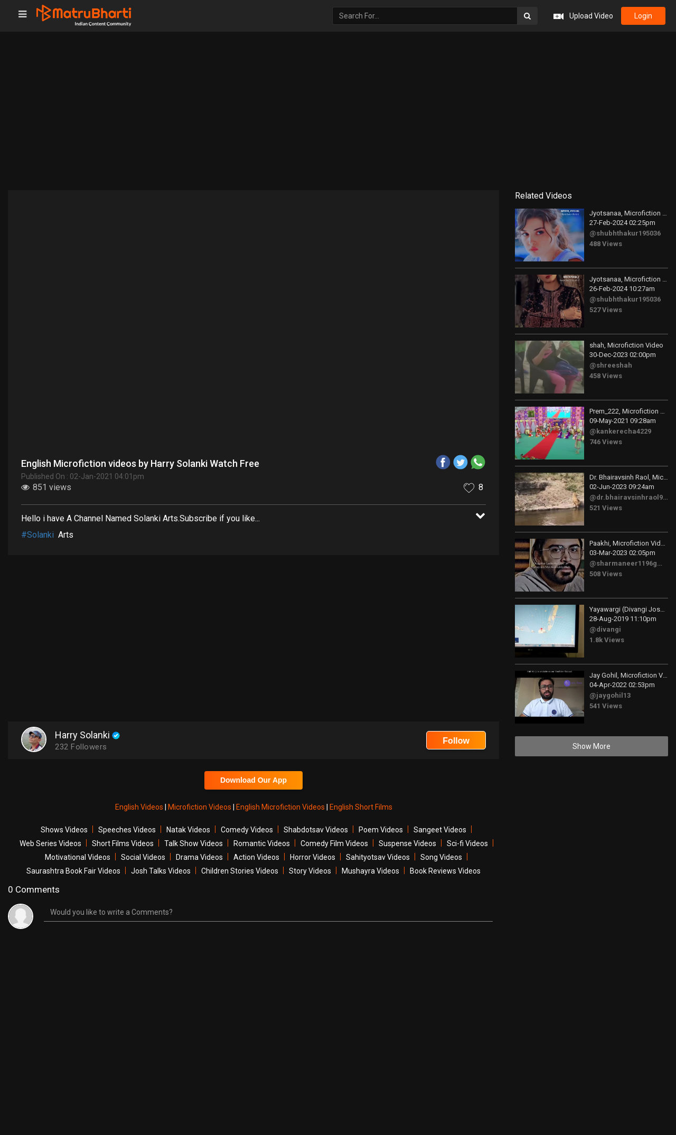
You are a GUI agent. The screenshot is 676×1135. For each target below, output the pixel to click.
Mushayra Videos (370, 871)
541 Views (605, 706)
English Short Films (361, 807)
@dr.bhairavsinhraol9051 (631, 497)
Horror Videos (312, 857)
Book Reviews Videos (445, 871)
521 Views (605, 508)
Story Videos (310, 871)
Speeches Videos (127, 830)
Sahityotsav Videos (378, 857)
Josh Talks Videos (161, 871)
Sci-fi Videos (467, 843)
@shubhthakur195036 (625, 233)
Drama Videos (199, 857)
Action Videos (256, 857)
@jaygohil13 (610, 695)
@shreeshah (610, 365)
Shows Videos (64, 830)
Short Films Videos (123, 843)
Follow (456, 740)
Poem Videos (381, 830)
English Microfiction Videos (281, 807)
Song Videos (441, 857)
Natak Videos (188, 830)
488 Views (605, 244)
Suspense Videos (407, 843)
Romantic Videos (261, 843)
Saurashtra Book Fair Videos (73, 871)
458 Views (605, 376)
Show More (591, 746)
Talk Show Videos (193, 843)
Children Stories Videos (239, 871)
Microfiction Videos (200, 807)
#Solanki (37, 535)
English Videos (140, 807)
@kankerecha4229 (620, 431)
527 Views (605, 310)
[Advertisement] (338, 111)
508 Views (605, 574)
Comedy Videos (247, 830)
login (643, 16)
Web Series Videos (50, 843)
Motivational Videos (77, 857)
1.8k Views (606, 640)
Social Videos (143, 857)
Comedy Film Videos (334, 843)
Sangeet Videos (440, 830)
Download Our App (253, 780)
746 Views (605, 442)
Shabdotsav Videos (316, 830)
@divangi (605, 629)
